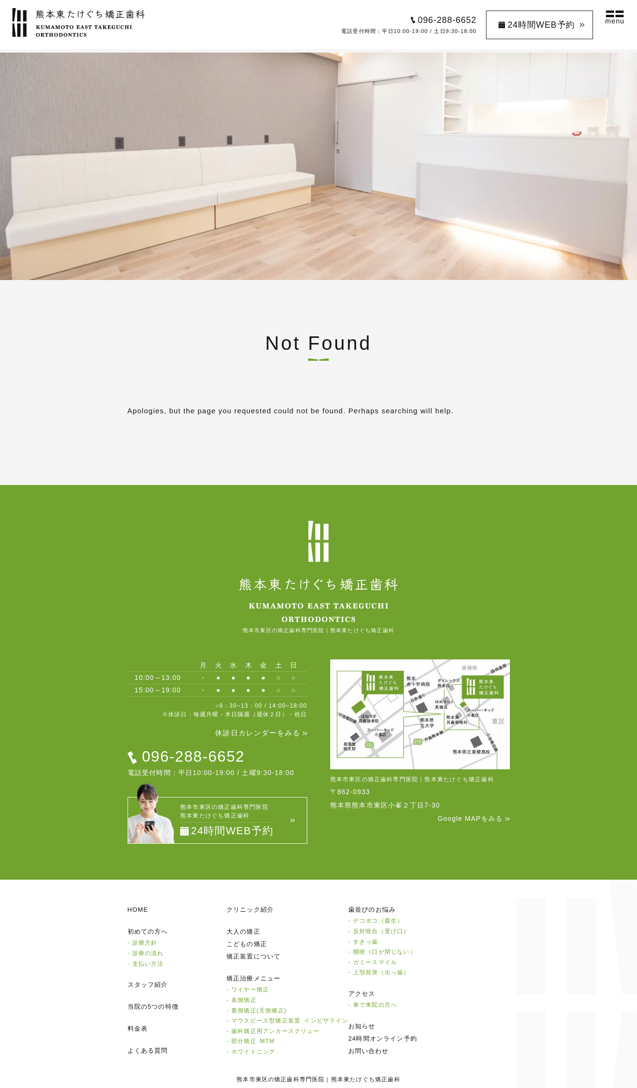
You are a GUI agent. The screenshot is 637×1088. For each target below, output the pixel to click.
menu (613, 23)
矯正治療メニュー (254, 978)
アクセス (362, 993)
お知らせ (362, 1025)
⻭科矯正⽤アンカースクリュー (275, 1030)
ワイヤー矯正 (250, 989)
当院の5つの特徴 (153, 1006)
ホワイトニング (253, 1051)
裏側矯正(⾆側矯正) (259, 1010)
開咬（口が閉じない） (384, 951)
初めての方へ (148, 931)
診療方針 (145, 942)
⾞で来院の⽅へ (375, 1004)
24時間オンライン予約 (383, 1038)
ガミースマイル (375, 962)
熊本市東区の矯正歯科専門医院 (281, 1079)
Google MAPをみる (470, 818)
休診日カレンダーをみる (257, 733)
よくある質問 (148, 1050)
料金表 (138, 1028)
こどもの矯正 (247, 944)
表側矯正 (244, 999)
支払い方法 (148, 963)
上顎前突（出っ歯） (381, 972)
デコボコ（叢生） (378, 920)
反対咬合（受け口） (381, 930)
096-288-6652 (444, 22)
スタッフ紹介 (148, 984)
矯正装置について (254, 956)
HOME (138, 909)
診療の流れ (148, 952)
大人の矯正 (243, 931)
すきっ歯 (365, 941)
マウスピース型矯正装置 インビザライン (289, 1020)
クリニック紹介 (250, 909)
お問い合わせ (368, 1050)
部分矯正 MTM (253, 1041)
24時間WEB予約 (538, 26)
